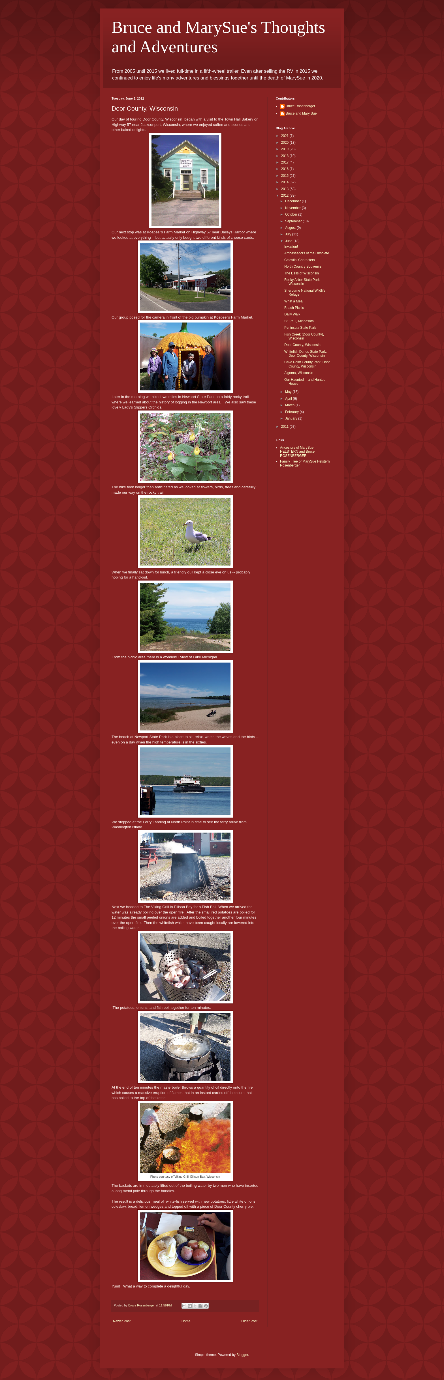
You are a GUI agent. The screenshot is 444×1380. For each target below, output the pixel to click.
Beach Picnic (294, 308)
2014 (285, 182)
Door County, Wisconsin (302, 345)
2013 (285, 189)
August (291, 228)
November (293, 208)
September (294, 221)
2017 (285, 162)
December (293, 201)
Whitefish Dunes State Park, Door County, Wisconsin (305, 354)
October (291, 214)
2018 (285, 156)
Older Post (249, 1321)
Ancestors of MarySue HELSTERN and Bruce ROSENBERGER (297, 452)
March (290, 405)
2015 (285, 176)
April (289, 399)
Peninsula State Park (300, 328)
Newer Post (122, 1321)
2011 (285, 427)
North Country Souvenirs (302, 266)
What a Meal (293, 301)
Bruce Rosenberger (300, 106)
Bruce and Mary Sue (301, 113)
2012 (285, 195)
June (289, 241)
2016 (285, 169)
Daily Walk (292, 314)
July (288, 234)
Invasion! (291, 247)
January (291, 418)
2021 (285, 136)
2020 (285, 143)
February (292, 412)
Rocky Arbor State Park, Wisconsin (302, 282)
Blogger (242, 1355)
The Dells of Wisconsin (301, 273)
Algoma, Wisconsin (298, 373)
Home (186, 1321)
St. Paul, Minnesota (299, 321)
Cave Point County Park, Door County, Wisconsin (307, 364)
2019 (285, 149)
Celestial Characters (299, 260)
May (289, 392)
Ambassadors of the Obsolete (306, 253)
